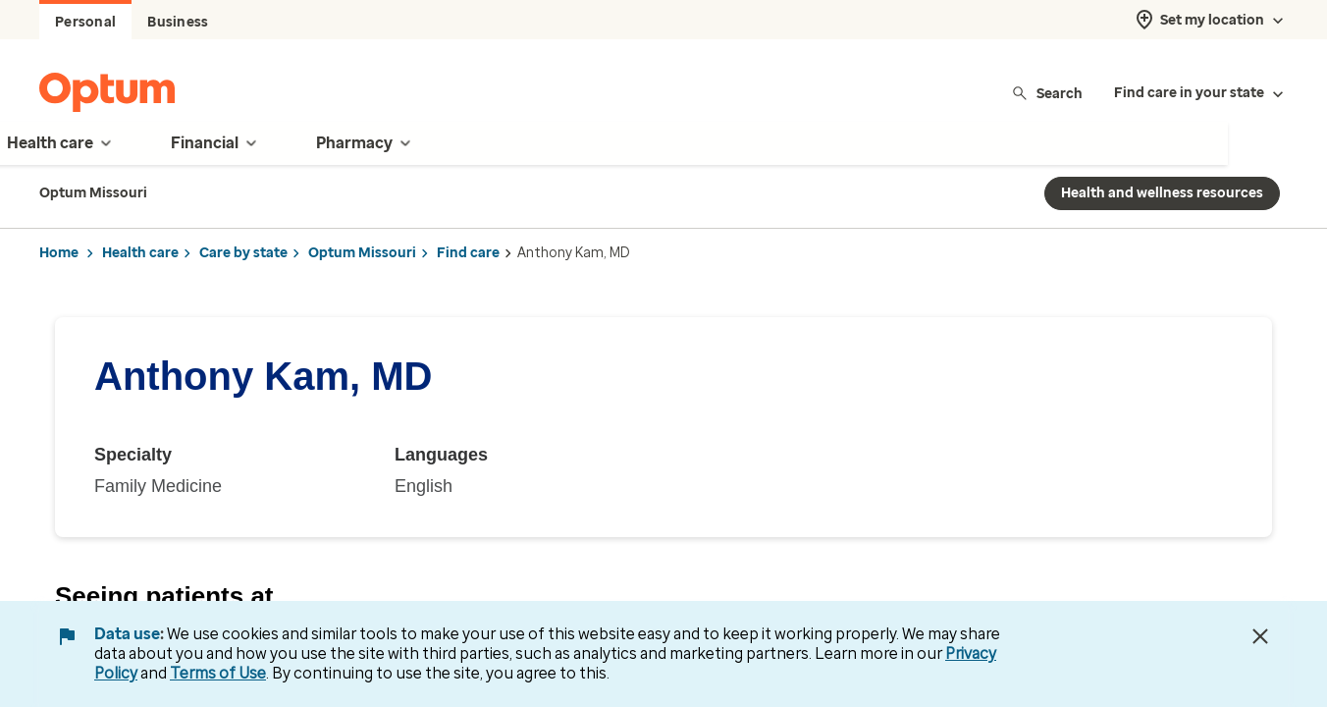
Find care (468, 253)
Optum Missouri (362, 253)
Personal (85, 22)
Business (177, 22)
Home (59, 253)
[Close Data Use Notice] (1260, 636)
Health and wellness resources (1162, 193)
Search (1047, 92)
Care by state (243, 253)
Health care (140, 253)
